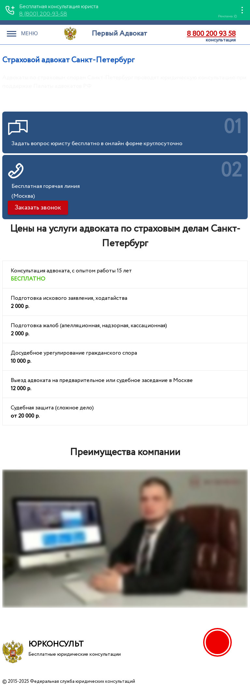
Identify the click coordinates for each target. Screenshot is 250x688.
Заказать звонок (38, 207)
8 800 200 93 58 (211, 34)
